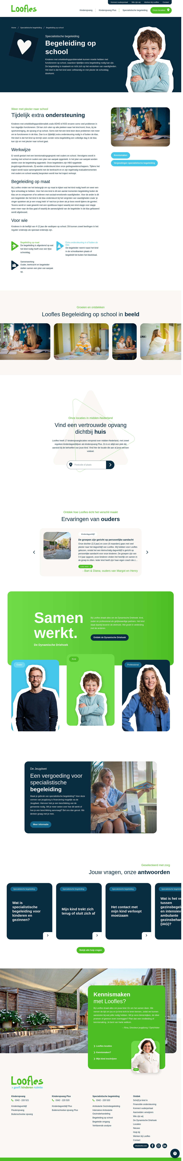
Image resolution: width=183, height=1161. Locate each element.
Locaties (137, 1124)
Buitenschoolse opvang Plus (65, 1110)
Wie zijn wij (136, 2)
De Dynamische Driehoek (145, 1120)
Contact (166, 2)
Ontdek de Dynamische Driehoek (109, 637)
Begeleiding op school (103, 1118)
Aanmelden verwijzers (143, 1112)
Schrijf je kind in (140, 1100)
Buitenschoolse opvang (22, 1114)
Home (13, 28)
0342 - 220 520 (62, 1100)
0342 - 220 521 (22, 1100)
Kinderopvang (86, 10)
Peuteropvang (17, 1110)
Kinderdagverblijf (19, 1106)
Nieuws (136, 1128)
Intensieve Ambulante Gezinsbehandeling (102, 1112)
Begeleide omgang (101, 1122)
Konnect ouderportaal (119, 2)
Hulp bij (136, 1132)
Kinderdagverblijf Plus (62, 1106)
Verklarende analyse (102, 1125)
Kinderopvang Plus (107, 10)
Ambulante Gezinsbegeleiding (106, 1106)
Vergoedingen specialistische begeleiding (134, 163)
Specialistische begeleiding (135, 10)
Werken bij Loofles (151, 2)
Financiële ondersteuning (144, 1104)
